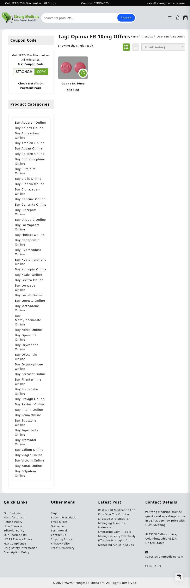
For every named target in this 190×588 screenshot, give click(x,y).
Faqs (54, 513)
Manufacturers (14, 517)
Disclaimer (58, 526)
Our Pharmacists (15, 535)
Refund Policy (13, 522)
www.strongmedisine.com (84, 583)
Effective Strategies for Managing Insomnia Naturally (114, 523)
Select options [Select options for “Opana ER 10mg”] (83, 73)
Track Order (59, 522)
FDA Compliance (15, 543)
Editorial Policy (14, 530)
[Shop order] (163, 47)
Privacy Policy (60, 543)
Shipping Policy (61, 539)
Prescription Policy (17, 552)
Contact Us (58, 535)
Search (126, 18)
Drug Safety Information (20, 548)
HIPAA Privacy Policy (18, 539)
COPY (41, 71)
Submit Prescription (64, 517)
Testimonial (59, 530)
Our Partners (13, 513)
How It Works (13, 526)
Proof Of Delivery (63, 548)
